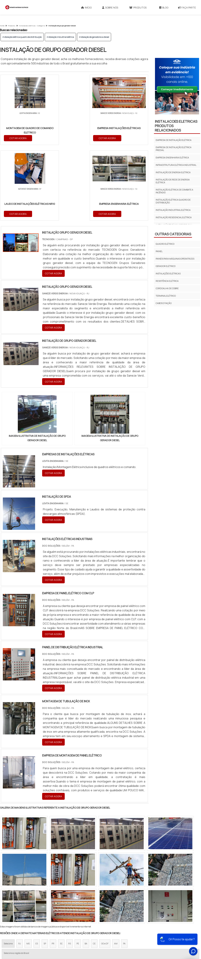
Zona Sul (60, 898)
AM (115, 868)
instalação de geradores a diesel (94, 36)
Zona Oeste (45, 898)
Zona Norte (28, 898)
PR (53, 868)
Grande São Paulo (95, 898)
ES (36, 868)
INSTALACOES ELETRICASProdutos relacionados (176, 126)
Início (86, 7)
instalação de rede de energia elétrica (173, 181)
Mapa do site (161, 931)
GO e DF (104, 868)
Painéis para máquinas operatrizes (175, 258)
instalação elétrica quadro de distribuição (22, 36)
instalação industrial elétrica (60, 36)
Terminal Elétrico (166, 295)
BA (86, 868)
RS (69, 868)
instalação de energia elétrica (173, 172)
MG (28, 868)
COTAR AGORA (18, 138)
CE (94, 868)
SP (45, 868)
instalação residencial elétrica (174, 217)
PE (78, 868)
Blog (163, 7)
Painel (159, 251)
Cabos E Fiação (164, 303)
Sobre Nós (110, 7)
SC (61, 868)
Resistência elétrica (167, 280)
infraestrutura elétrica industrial (176, 164)
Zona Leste (76, 898)
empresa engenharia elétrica (172, 157)
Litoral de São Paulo (118, 898)
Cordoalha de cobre (167, 288)
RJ (19, 868)
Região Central (11, 898)
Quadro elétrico (165, 243)
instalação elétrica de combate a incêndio (174, 191)
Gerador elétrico (165, 266)
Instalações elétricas (168, 273)
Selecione (8, 868)
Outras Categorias (173, 234)
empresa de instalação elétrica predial (173, 149)
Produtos (138, 7)
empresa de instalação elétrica (173, 140)
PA (124, 868)
